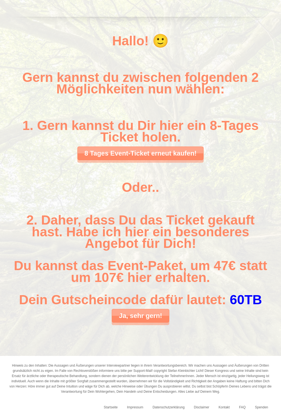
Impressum (135, 407)
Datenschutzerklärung (169, 407)
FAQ (242, 407)
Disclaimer (201, 407)
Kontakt (224, 407)
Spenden (261, 407)
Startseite (111, 407)
